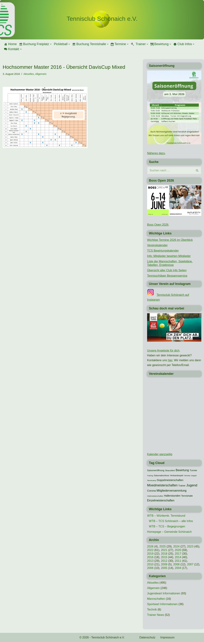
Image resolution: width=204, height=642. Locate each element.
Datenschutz (147, 637)
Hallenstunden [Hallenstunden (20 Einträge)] (172, 495)
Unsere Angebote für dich (163, 350)
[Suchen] (170, 170)
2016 (150, 557)
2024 (176, 546)
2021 (164, 550)
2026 (150, 546)
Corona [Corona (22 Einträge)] (151, 490)
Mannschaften (156, 598)
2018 (164, 553)
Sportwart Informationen (162, 604)
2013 (150, 560)
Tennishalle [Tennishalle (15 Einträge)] (187, 495)
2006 (150, 567)
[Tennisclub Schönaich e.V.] (102, 19)
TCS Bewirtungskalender (163, 250)
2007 (190, 564)
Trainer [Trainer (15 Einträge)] (181, 485)
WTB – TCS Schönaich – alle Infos (171, 521)
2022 (150, 550)
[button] (51, 44)
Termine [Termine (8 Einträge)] (187, 476)
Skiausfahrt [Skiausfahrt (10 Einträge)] (170, 470)
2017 (178, 553)
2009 (164, 564)
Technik (152, 609)
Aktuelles (28, 74)
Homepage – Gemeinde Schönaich (169, 531)
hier (170, 360)
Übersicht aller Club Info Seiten (167, 270)
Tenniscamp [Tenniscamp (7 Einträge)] (151, 480)
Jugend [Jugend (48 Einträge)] (191, 485)
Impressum (167, 637)
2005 (164, 567)
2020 (178, 550)
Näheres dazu (156, 153)
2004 (178, 567)
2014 (178, 557)
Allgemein (41, 74)
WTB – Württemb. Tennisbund (166, 515)
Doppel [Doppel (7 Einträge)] (193, 476)
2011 (178, 560)
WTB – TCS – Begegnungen (167, 526)
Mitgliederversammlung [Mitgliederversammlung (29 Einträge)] (171, 490)
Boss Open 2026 (157, 224)
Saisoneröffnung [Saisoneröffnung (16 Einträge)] (155, 470)
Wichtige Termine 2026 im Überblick (170, 239)
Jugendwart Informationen (163, 593)
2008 (176, 564)
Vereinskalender (157, 245)
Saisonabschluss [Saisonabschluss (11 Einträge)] (161, 475)
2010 (150, 564)
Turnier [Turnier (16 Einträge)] (193, 470)
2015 (164, 557)
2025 (162, 546)
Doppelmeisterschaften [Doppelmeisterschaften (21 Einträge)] (170, 480)
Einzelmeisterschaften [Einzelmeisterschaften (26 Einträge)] (160, 500)
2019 (150, 553)
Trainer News (155, 614)
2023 (190, 546)
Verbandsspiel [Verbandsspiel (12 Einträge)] (176, 475)
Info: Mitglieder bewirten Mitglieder (169, 256)
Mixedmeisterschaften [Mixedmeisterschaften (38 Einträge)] (162, 485)
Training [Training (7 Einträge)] (150, 476)
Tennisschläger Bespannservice (167, 275)
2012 (164, 560)
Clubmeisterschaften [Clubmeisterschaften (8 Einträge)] (155, 496)
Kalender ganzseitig (159, 454)
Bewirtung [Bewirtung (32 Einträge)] (182, 470)
